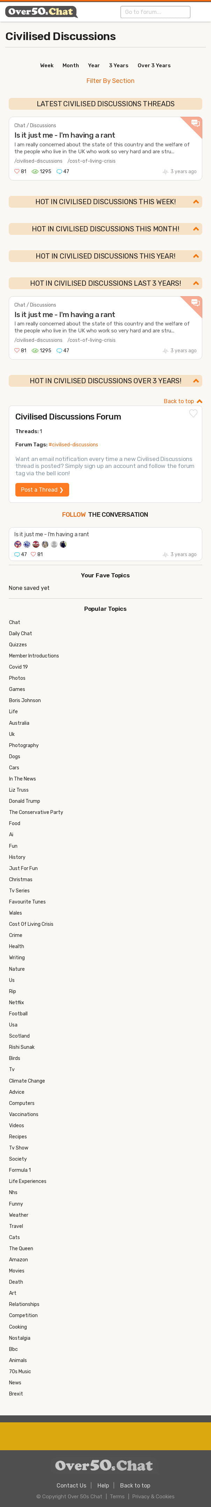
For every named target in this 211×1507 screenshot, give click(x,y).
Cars (14, 768)
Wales (15, 913)
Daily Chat (20, 634)
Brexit (16, 1394)
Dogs (14, 757)
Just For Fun (23, 868)
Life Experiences (27, 1181)
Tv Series (19, 891)
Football (18, 1014)
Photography (24, 745)
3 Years (119, 65)
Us (12, 980)
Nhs (13, 1192)
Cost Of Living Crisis (31, 924)
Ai (11, 835)
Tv (12, 1069)
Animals (18, 1360)
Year (94, 65)
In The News (22, 779)
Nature (17, 969)
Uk (12, 734)
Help (103, 1485)
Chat (14, 622)
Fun (13, 846)
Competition (23, 1315)
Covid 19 (18, 667)
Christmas (20, 880)
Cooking (18, 1327)
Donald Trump (24, 801)
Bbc (13, 1349)
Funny (16, 1204)
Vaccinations (23, 1114)
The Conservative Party (36, 812)
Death (16, 1282)
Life (13, 712)
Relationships (24, 1304)
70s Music (20, 1372)
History (17, 857)
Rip (12, 991)
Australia (19, 723)
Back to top (179, 401)
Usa (13, 1025)
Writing (17, 958)
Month (71, 65)
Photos (17, 678)
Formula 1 (20, 1170)
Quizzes (18, 645)
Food (14, 823)
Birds (14, 1058)
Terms (117, 1496)
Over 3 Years (154, 65)
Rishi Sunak (22, 1047)
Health (16, 946)
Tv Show (18, 1148)
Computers (22, 1103)
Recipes (18, 1137)
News (15, 1383)
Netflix (16, 1003)
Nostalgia (19, 1338)
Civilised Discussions (60, 36)
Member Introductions (34, 656)
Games (17, 689)
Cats (14, 1237)
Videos (16, 1126)
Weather (18, 1215)
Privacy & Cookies (153, 1496)
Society (18, 1159)
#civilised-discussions (73, 445)
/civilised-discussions (38, 161)
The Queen (21, 1249)
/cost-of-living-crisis (91, 161)
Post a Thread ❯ (42, 489)
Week (46, 65)
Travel (16, 1226)
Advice (16, 1092)
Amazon (18, 1260)
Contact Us (71, 1485)
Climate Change (27, 1081)
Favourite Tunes (27, 902)
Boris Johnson (25, 700)
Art (12, 1293)
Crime (15, 935)
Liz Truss (19, 790)
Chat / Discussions (35, 126)
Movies (16, 1271)
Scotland (19, 1036)
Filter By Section (110, 81)
